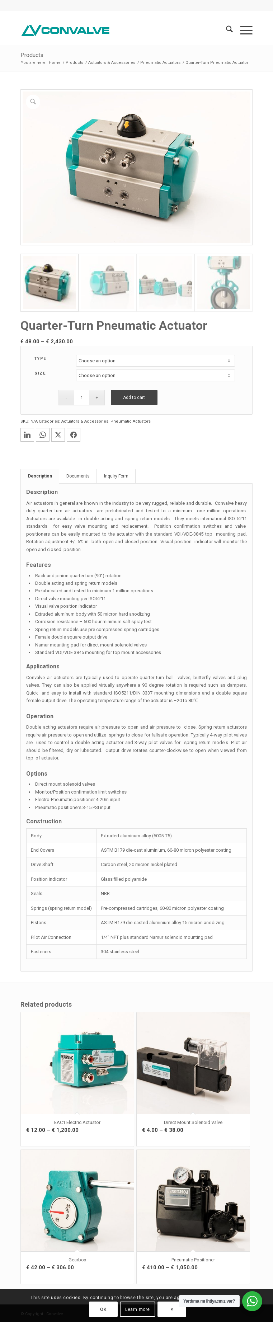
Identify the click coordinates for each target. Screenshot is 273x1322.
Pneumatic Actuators (130, 420)
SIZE (40, 372)
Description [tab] (40, 474)
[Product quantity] (81, 396)
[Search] (226, 30)
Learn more (137, 1309)
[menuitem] (226, 30)
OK (103, 1309)
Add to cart (134, 396)
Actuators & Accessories (84, 420)
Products (31, 55)
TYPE (40, 357)
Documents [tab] (78, 474)
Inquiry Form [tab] (116, 474)
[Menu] (243, 30)
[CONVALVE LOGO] (113, 30)
